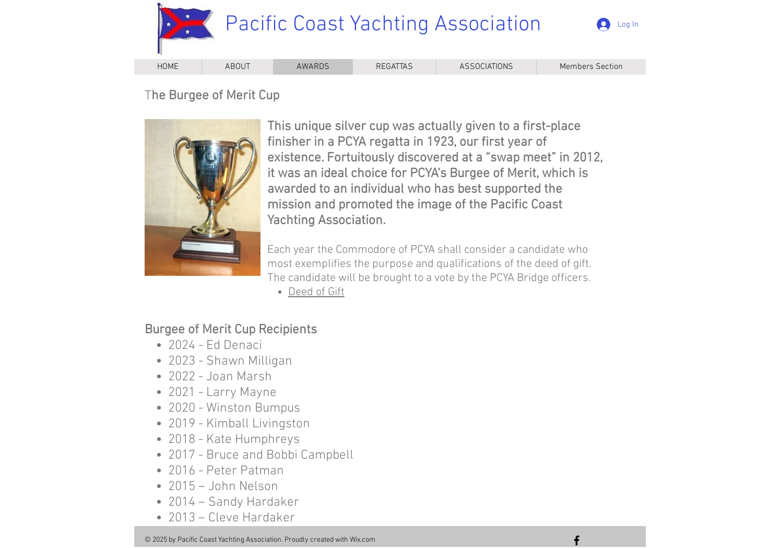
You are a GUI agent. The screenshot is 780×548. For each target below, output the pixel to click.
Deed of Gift (316, 292)
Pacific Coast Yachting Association (383, 24)
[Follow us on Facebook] (576, 540)
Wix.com (362, 539)
